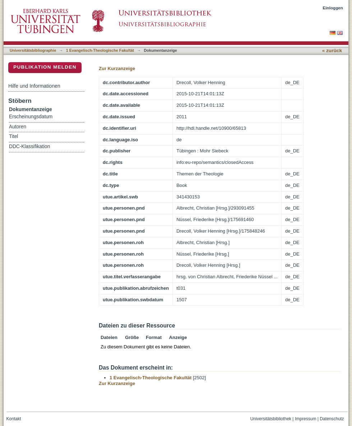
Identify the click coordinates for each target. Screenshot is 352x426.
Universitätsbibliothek (270, 418)
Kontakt (13, 418)
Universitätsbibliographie (33, 50)
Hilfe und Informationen (34, 86)
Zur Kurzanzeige (117, 68)
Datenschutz (332, 418)
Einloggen (333, 7)
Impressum (305, 418)
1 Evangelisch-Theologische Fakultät (100, 50)
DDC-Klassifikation (29, 146)
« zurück (332, 50)
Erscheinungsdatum (30, 116)
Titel (13, 136)
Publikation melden (45, 67)
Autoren (17, 126)
